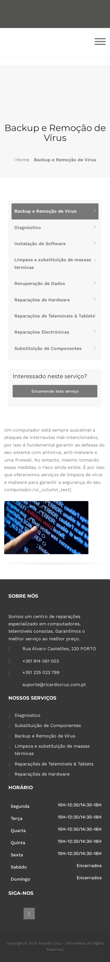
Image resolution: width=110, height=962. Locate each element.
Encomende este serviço (55, 391)
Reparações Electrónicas (41, 332)
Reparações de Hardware (42, 299)
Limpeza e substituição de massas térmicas (52, 263)
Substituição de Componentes (48, 348)
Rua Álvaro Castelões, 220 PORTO (59, 648)
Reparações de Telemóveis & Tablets (54, 316)
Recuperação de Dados (39, 283)
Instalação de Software (40, 243)
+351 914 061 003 (40, 661)
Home (22, 159)
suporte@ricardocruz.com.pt (54, 684)
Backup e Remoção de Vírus (45, 211)
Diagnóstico (27, 227)
